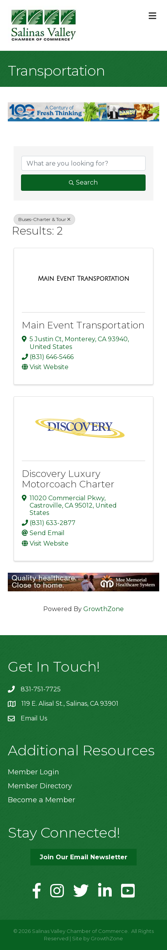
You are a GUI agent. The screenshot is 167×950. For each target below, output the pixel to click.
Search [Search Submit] (83, 182)
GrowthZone (103, 609)
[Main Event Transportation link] (83, 279)
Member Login (33, 772)
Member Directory (40, 786)
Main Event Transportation (83, 325)
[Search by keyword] (83, 163)
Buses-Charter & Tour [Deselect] (44, 219)
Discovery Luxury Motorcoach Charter (68, 478)
